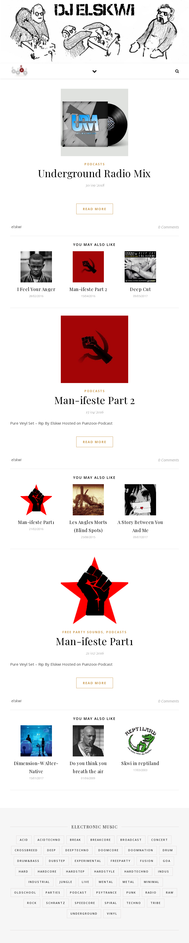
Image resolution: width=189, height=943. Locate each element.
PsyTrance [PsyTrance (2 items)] (106, 892)
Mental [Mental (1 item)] (106, 882)
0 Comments (168, 226)
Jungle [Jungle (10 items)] (65, 882)
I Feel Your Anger (36, 289)
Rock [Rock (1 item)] (32, 903)
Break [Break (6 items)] (75, 840)
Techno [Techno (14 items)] (133, 903)
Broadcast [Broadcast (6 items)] (131, 840)
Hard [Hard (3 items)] (23, 871)
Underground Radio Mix (94, 173)
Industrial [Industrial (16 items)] (39, 882)
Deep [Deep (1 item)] (51, 850)
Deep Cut (140, 289)
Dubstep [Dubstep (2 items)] (57, 861)
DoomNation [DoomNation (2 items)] (140, 850)
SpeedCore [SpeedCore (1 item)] (85, 903)
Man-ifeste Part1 (36, 522)
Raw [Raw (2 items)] (170, 892)
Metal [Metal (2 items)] (129, 882)
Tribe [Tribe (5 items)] (155, 903)
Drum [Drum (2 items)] (168, 850)
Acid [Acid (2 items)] (24, 840)
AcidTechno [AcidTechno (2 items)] (49, 840)
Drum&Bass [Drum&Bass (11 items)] (28, 861)
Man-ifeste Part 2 (88, 289)
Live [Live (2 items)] (85, 882)
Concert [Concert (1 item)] (159, 840)
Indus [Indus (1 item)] (163, 871)
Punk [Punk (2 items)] (131, 892)
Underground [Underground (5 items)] (84, 913)
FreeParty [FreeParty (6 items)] (121, 861)
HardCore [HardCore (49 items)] (47, 871)
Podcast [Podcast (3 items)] (78, 892)
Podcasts (94, 164)
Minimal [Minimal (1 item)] (151, 882)
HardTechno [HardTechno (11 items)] (136, 871)
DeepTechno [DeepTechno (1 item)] (77, 850)
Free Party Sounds (82, 632)
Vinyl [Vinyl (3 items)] (112, 913)
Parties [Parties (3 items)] (53, 892)
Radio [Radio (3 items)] (151, 892)
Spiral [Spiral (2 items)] (111, 903)
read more (94, 209)
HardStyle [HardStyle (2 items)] (104, 871)
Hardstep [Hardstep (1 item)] (75, 871)
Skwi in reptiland (140, 763)
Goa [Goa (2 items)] (167, 861)
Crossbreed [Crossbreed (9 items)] (26, 850)
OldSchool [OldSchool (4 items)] (25, 892)
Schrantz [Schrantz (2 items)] (55, 903)
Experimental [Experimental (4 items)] (88, 861)
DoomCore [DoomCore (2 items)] (108, 850)
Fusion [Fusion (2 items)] (147, 861)
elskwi (16, 226)
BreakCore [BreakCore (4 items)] (100, 840)
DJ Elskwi (94, 9)
